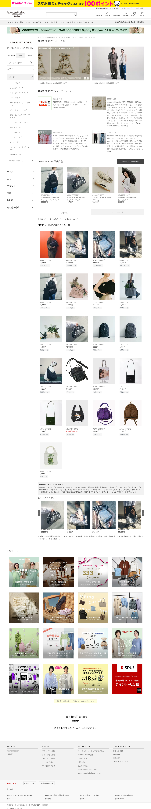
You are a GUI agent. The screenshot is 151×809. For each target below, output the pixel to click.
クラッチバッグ (16, 137)
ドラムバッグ (15, 132)
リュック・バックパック (19, 93)
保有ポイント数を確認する (124, 795)
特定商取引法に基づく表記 (87, 770)
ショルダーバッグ (16, 88)
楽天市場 (139, 8)
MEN (20, 55)
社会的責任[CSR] (34, 805)
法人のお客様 (83, 766)
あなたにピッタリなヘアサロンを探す (20, 795)
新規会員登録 (118, 751)
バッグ (11, 77)
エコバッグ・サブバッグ (19, 122)
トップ (40, 37)
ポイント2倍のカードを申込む (90, 795)
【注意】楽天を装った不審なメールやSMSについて (75, 701)
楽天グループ (127, 8)
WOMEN (11, 55)
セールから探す (48, 762)
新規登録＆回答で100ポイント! (107, 8)
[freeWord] (20, 63)
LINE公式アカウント (120, 761)
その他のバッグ (16, 155)
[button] (52, 187)
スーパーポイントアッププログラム (91, 751)
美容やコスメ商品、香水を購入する (57, 795)
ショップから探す (48, 755)
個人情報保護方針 (21, 805)
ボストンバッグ (16, 127)
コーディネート (117, 212)
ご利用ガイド (83, 758)
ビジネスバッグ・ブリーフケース (20, 116)
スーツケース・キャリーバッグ (20, 148)
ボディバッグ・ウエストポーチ (20, 104)
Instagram (116, 758)
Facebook (116, 755)
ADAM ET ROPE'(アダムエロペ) (70, 37)
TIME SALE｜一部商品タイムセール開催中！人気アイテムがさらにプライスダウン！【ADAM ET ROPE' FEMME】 (71, 104)
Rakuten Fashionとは (85, 755)
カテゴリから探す (48, 758)
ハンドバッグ (15, 98)
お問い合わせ (83, 762)
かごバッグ (14, 142)
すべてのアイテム (48, 766)
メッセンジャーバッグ (18, 110)
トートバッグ (15, 83)
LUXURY (10, 754)
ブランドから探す (48, 751)
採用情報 (45, 805)
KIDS (30, 55)
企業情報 (10, 805)
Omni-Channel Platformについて (89, 773)
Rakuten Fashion (51, 37)
